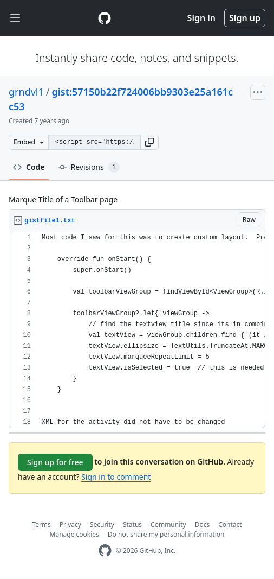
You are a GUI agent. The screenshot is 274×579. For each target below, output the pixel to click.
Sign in (201, 18)
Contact (230, 524)
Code (29, 167)
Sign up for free (55, 462)
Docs (202, 524)
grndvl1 (26, 91)
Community (168, 524)
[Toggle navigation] (15, 18)
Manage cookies (74, 534)
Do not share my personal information (166, 534)
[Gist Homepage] (104, 17)
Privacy (70, 524)
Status (132, 524)
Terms (41, 524)
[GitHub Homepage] (105, 550)
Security (102, 524)
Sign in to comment (116, 477)
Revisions (89, 167)
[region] (137, 330)
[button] (149, 142)
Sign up (244, 18)
